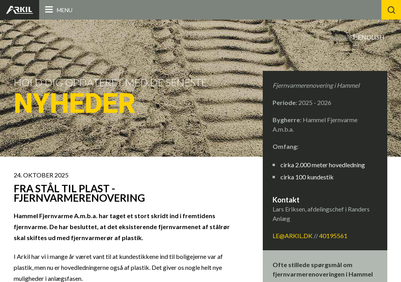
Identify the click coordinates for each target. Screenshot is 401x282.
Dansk (340, 37)
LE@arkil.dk (292, 235)
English (371, 37)
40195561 (333, 235)
